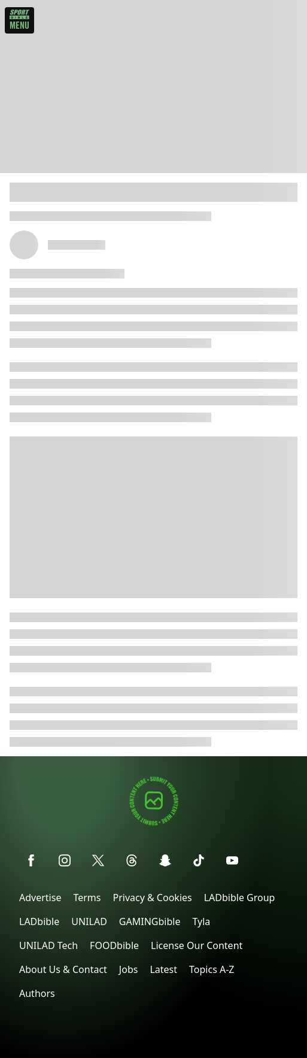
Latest (163, 969)
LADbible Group (239, 897)
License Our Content (196, 945)
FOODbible (114, 945)
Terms (87, 897)
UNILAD (89, 921)
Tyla (201, 921)
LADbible (39, 921)
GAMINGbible (150, 921)
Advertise (40, 897)
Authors (37, 993)
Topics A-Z (211, 969)
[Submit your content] (153, 823)
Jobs (128, 969)
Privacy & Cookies (152, 897)
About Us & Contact (63, 969)
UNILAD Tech (48, 945)
